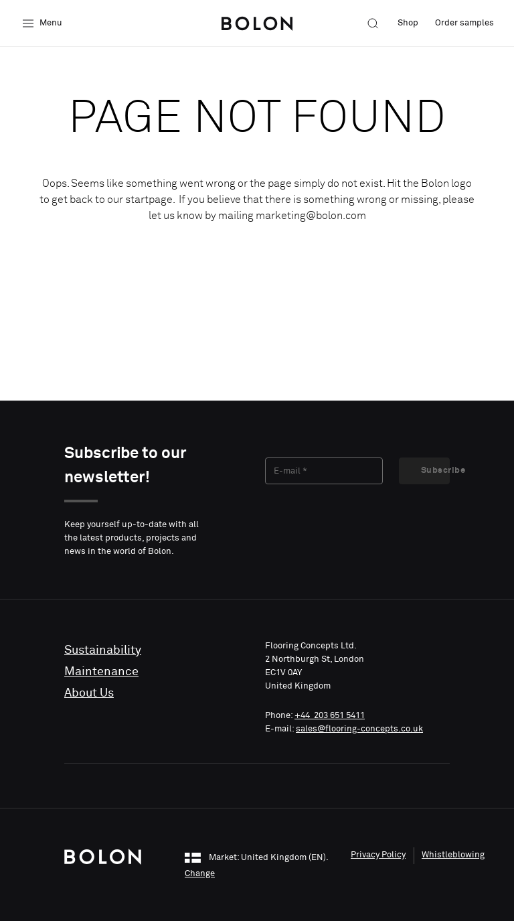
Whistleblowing (453, 855)
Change (200, 873)
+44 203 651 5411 (329, 715)
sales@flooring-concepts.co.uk (359, 729)
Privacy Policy (378, 855)
